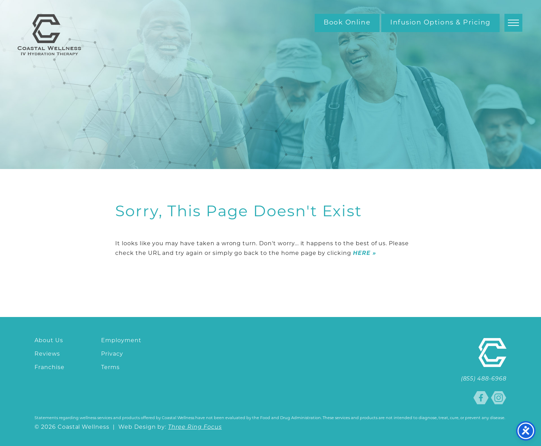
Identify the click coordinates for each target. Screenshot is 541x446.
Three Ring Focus (195, 427)
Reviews (47, 354)
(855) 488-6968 (483, 379)
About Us (49, 341)
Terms (110, 367)
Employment (121, 341)
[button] (513, 23)
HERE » (364, 253)
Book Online (347, 23)
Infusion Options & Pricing (440, 23)
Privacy (112, 354)
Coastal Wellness (49, 35)
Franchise (50, 367)
